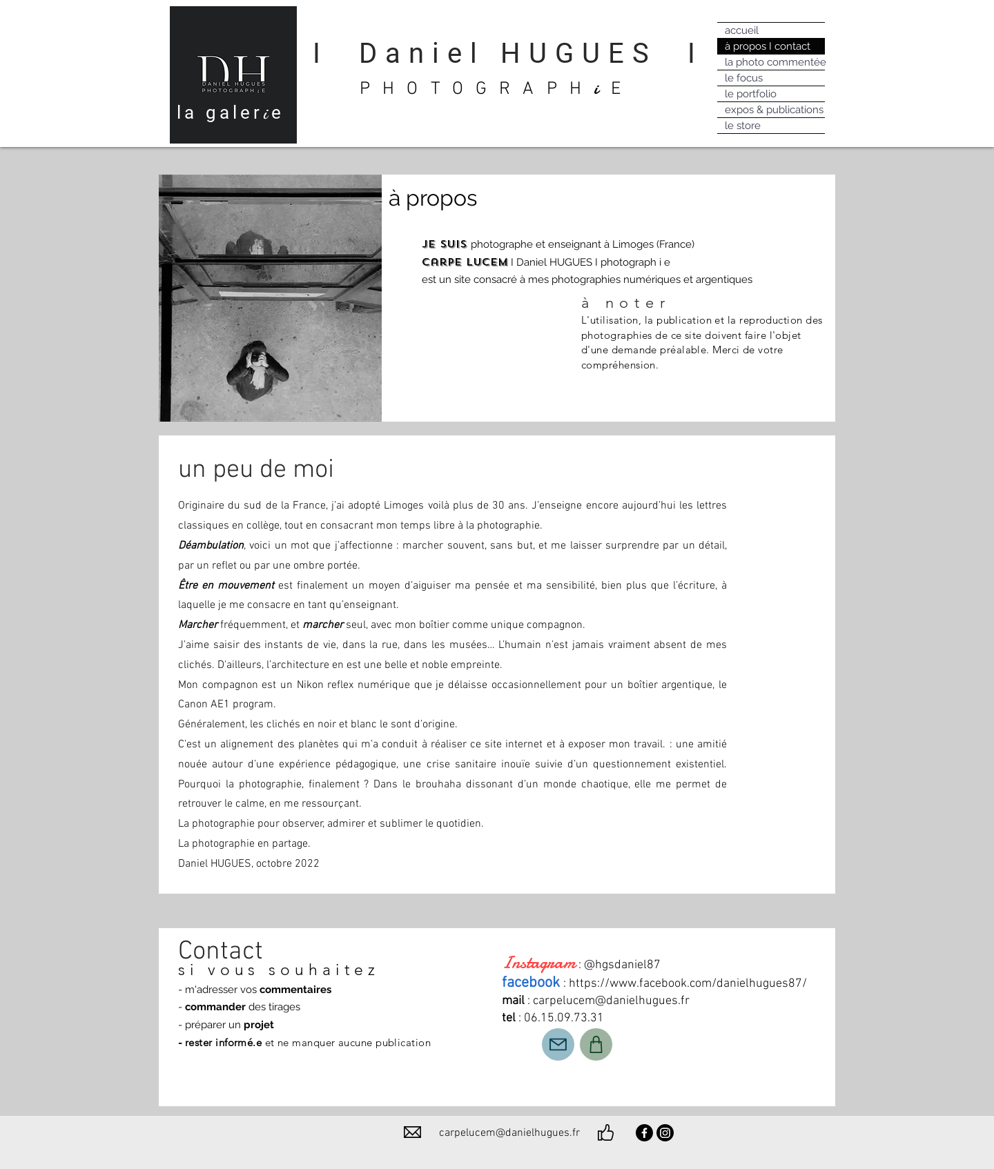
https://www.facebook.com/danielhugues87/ (688, 983)
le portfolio (751, 94)
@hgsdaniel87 (622, 965)
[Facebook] (644, 1132)
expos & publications (774, 110)
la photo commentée (775, 62)
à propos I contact (767, 46)
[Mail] (558, 1044)
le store (743, 125)
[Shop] (596, 1044)
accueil (742, 30)
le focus (744, 78)
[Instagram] (665, 1132)
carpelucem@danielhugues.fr (611, 1001)
